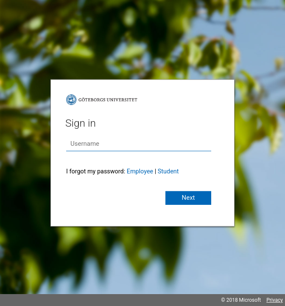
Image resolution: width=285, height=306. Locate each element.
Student (168, 171)
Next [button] (188, 197)
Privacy (274, 300)
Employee (140, 171)
